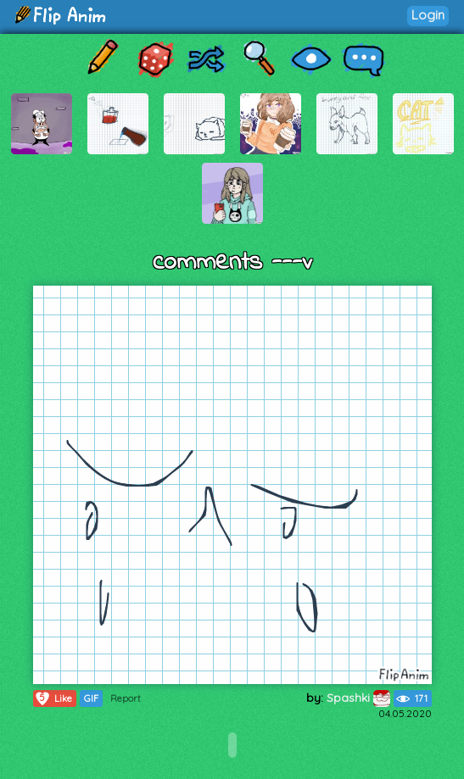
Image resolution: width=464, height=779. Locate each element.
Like (53, 698)
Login (427, 15)
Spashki (358, 697)
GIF (91, 698)
